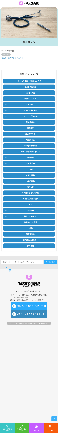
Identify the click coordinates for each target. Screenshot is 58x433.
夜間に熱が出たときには (30, 152)
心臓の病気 (30, 181)
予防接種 (30, 210)
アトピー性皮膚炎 (30, 110)
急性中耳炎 (30, 140)
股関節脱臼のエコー (30, 240)
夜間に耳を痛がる (30, 216)
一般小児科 (30, 163)
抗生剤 (30, 228)
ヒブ (30, 205)
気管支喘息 (30, 234)
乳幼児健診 (30, 122)
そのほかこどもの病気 (30, 193)
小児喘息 (30, 157)
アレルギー (30, 169)
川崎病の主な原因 (30, 222)
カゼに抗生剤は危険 (30, 199)
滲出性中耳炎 (30, 134)
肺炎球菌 (30, 246)
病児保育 (30, 187)
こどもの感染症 (30, 87)
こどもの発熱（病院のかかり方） (30, 81)
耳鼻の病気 (30, 104)
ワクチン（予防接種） (30, 116)
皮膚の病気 (30, 175)
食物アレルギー (30, 99)
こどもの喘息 (30, 93)
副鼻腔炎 (30, 128)
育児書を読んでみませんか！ (12, 58)
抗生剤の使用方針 (30, 146)
